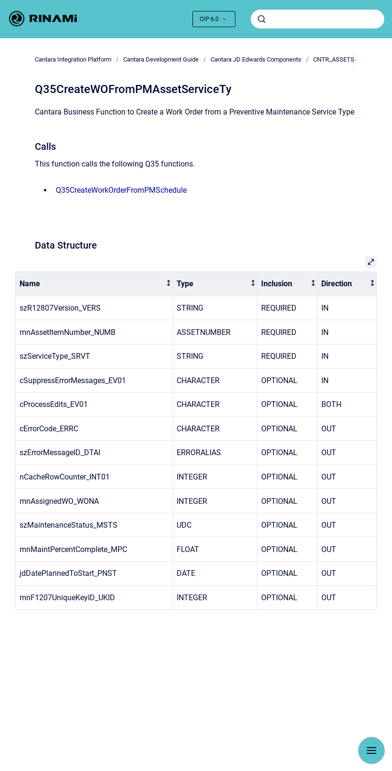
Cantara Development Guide (161, 59)
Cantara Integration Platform (73, 59)
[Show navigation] (371, 750)
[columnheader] (94, 284)
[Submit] (261, 19)
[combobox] (317, 19)
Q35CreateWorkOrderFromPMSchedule (121, 190)
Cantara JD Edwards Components (256, 59)
